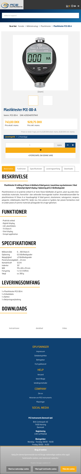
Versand (40, 374)
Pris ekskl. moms (11, 125)
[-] (67, 145)
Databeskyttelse (40, 355)
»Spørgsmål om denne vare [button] (40, 155)
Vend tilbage (40, 378)
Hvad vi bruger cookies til (40, 462)
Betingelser (40, 359)
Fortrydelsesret (40, 364)
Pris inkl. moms (33, 125)
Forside (21, 26)
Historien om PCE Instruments (40, 397)
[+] (72, 145)
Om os (40, 393)
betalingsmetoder (40, 382)
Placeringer (40, 401)
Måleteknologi (32, 26)
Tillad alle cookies (68, 469)
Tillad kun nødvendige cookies (18, 469)
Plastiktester (46, 26)
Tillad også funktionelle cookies (46, 469)
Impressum (40, 351)
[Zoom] (40, 64)
